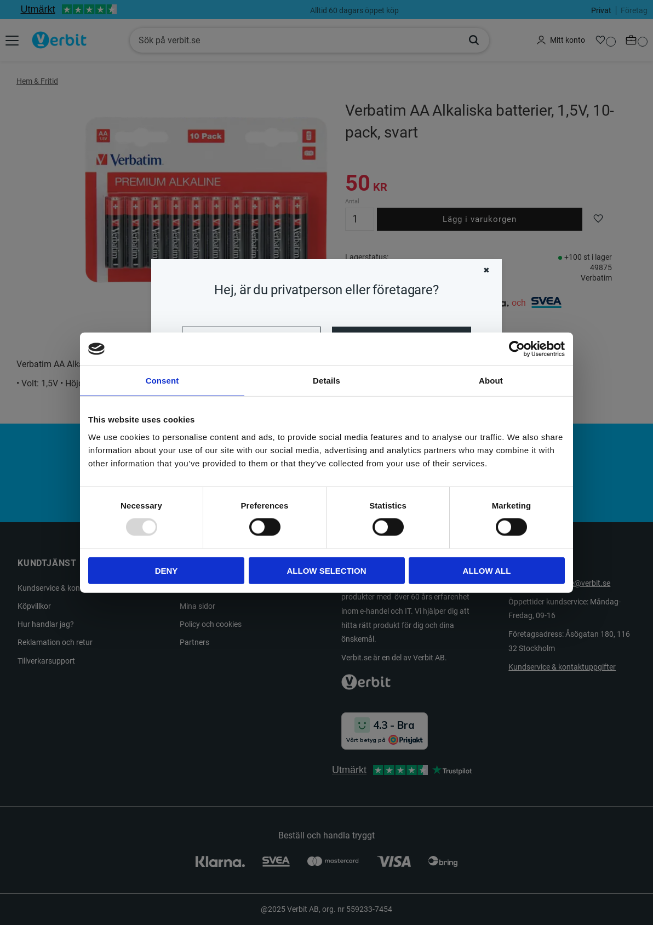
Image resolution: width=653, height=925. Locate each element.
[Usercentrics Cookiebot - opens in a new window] (517, 349)
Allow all (487, 570)
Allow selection (326, 570)
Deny (166, 570)
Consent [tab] (162, 380)
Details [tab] (326, 380)
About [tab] (491, 380)
